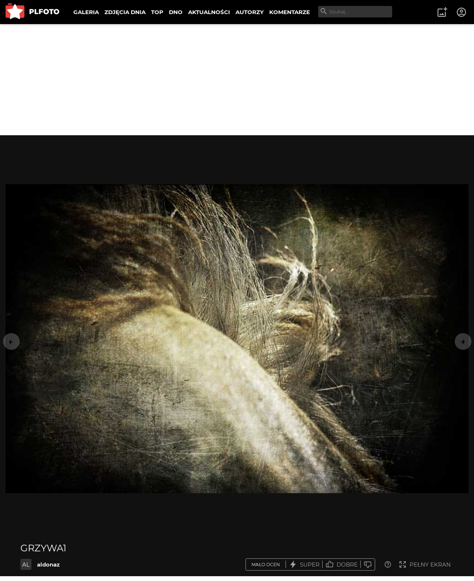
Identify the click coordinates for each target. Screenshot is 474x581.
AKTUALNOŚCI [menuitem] (209, 12)
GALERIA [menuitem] (86, 12)
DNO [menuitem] (176, 12)
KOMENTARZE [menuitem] (289, 12)
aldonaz (48, 564)
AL (26, 564)
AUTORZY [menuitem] (250, 12)
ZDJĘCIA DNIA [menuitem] (125, 12)
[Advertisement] (237, 80)
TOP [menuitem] (157, 12)
